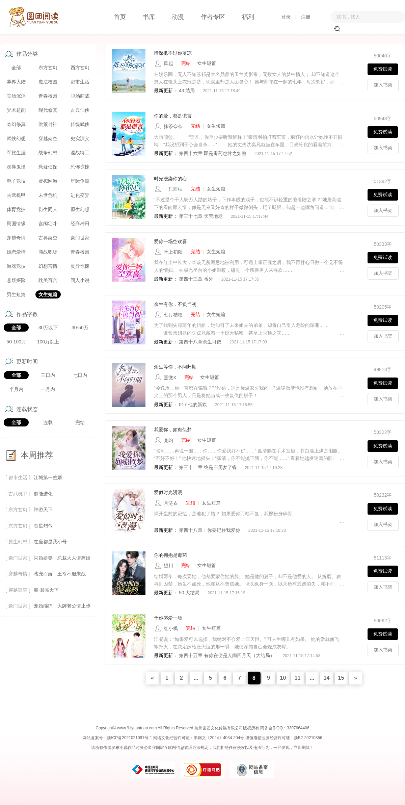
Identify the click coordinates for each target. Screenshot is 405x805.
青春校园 (47, 96)
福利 (248, 17)
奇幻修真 (16, 124)
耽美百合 (47, 280)
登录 (286, 17)
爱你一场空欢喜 (170, 241)
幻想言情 (47, 266)
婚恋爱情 (16, 252)
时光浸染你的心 (170, 178)
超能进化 (43, 493)
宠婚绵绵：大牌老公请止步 (62, 605)
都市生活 (80, 81)
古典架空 (47, 237)
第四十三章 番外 (197, 279)
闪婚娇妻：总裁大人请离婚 (62, 558)
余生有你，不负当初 (175, 304)
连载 (48, 422)
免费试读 (382, 69)
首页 (120, 17)
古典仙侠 (80, 110)
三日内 (48, 375)
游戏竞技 (16, 266)
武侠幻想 (16, 138)
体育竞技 (16, 209)
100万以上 (48, 341)
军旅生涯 (16, 152)
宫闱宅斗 (47, 223)
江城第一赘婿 (48, 477)
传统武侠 (80, 124)
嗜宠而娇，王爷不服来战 (60, 573)
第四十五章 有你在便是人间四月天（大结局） (227, 655)
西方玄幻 (80, 67)
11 (298, 678)
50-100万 (16, 341)
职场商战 (80, 96)
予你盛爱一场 (168, 618)
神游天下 (43, 509)
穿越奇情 (16, 237)
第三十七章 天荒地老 (201, 216)
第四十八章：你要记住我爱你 (209, 530)
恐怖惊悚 (80, 167)
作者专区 (213, 17)
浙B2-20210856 (308, 737)
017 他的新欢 (193, 404)
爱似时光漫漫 (168, 492)
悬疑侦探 (47, 167)
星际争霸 (80, 181)
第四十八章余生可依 (200, 341)
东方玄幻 (47, 67)
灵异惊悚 (80, 266)
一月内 (48, 389)
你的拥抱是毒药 (170, 555)
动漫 (178, 17)
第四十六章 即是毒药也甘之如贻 (212, 153)
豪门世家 (80, 237)
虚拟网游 (47, 181)
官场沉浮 (16, 96)
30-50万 (80, 327)
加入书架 (383, 84)
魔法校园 (47, 81)
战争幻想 (47, 152)
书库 (149, 17)
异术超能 (16, 110)
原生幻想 (80, 209)
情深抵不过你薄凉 (173, 53)
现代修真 (47, 110)
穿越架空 (47, 138)
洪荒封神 (47, 124)
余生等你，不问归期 (175, 366)
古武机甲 (16, 195)
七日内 (80, 375)
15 (341, 678)
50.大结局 (189, 592)
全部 (16, 67)
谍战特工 (80, 152)
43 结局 (187, 90)
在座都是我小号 (50, 541)
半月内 (16, 389)
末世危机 (47, 195)
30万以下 (48, 327)
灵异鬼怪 (16, 167)
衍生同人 (47, 209)
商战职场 (47, 252)
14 (327, 678)
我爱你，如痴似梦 (173, 429)
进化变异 (80, 195)
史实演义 (80, 138)
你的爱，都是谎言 (173, 116)
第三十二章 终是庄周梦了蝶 (208, 467)
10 (283, 678)
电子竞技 (16, 181)
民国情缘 (16, 223)
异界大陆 (16, 81)
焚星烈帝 (43, 525)
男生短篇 (16, 294)
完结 (80, 422)
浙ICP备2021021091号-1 (129, 737)
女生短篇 (47, 294)
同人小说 (80, 280)
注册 (305, 17)
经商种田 (80, 223)
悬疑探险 (16, 280)
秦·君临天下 (46, 590)
